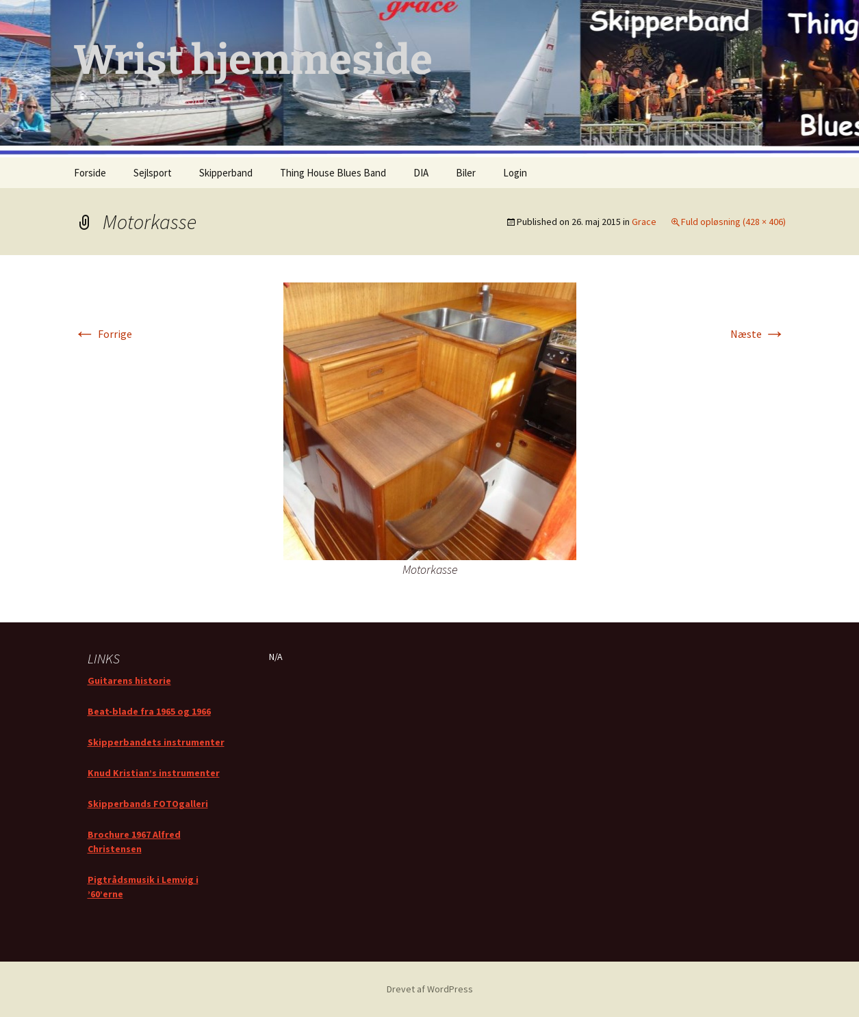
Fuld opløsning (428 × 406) (733, 221)
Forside (90, 172)
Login (515, 172)
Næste (758, 334)
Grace (644, 221)
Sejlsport (152, 172)
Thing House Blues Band (333, 172)
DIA (420, 172)
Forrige (103, 334)
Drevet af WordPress (430, 989)
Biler (466, 172)
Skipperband (226, 172)
